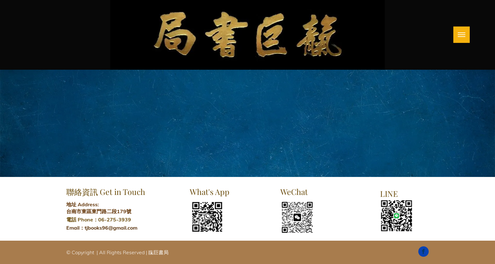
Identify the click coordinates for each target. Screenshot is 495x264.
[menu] (461, 34)
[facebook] (423, 252)
